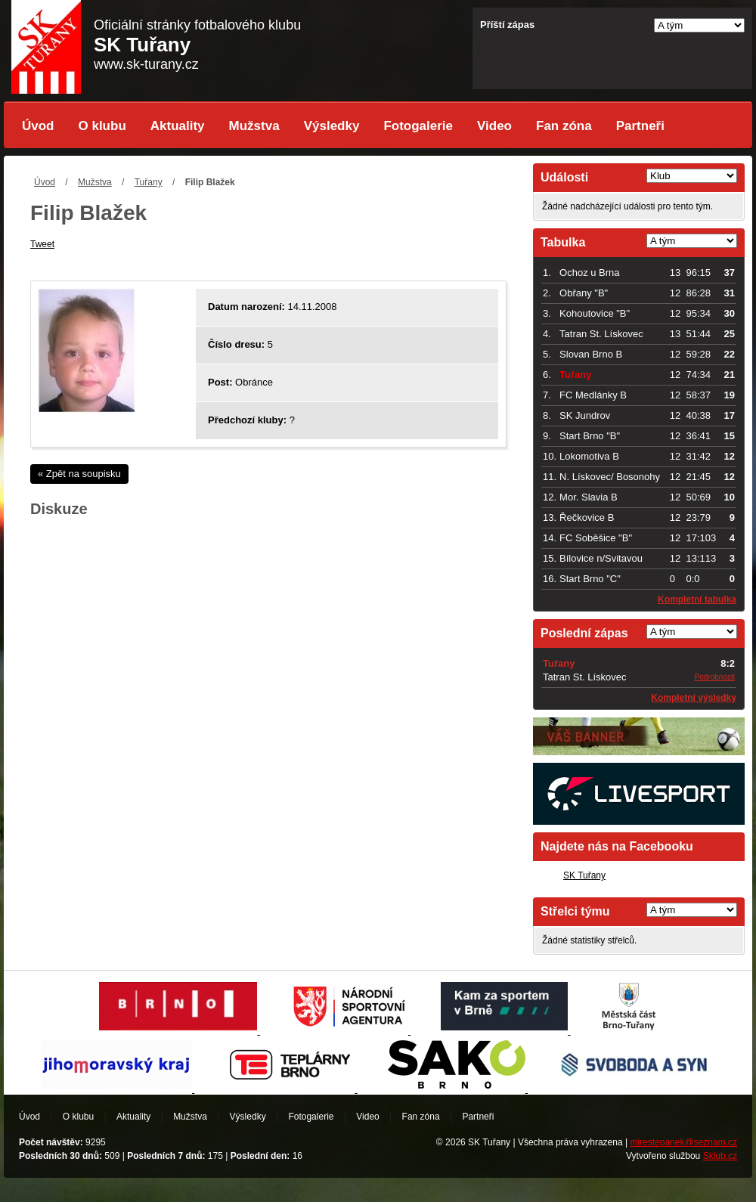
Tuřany (149, 182)
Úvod (38, 126)
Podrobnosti (715, 677)
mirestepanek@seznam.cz (683, 1142)
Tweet (42, 244)
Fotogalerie (418, 126)
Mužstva (254, 126)
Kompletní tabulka (697, 599)
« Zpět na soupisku (79, 473)
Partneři (640, 126)
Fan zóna (564, 126)
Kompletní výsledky (693, 697)
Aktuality (177, 126)
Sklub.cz (720, 1156)
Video (494, 126)
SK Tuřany (584, 875)
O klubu (102, 126)
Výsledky (332, 126)
